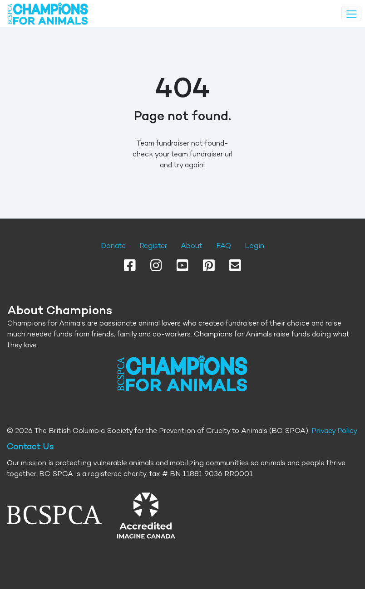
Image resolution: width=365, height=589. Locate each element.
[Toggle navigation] (351, 13)
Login (254, 245)
